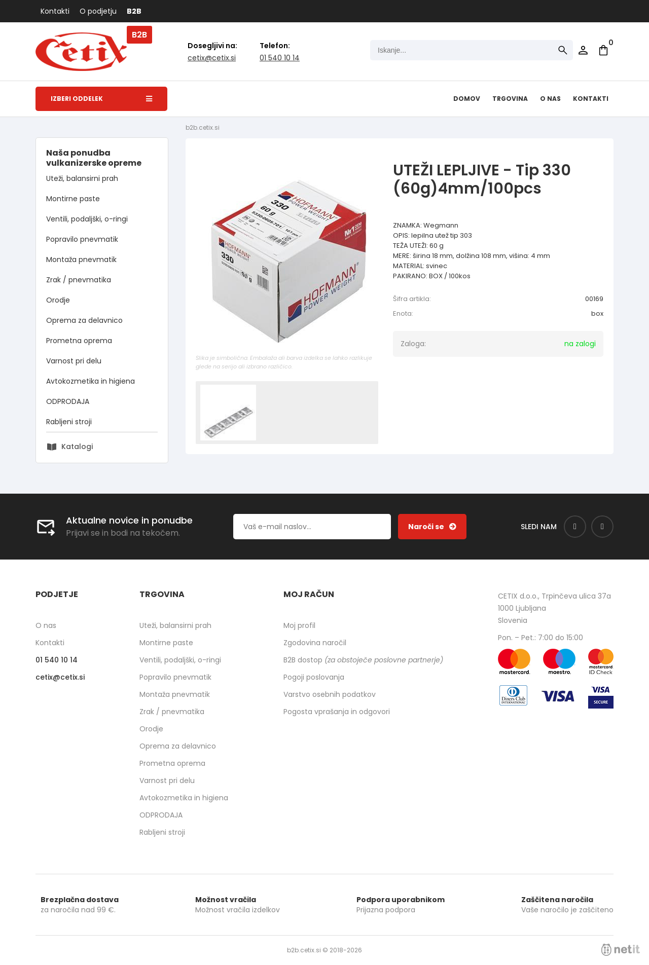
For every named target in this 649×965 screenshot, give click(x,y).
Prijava (583, 50)
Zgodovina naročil (314, 643)
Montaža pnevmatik (81, 259)
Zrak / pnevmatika (78, 280)
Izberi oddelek (101, 98)
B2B (134, 11)
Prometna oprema (79, 341)
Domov (466, 98)
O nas (550, 98)
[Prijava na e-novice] (432, 526)
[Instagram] (602, 526)
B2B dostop (363, 660)
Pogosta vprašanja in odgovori (336, 712)
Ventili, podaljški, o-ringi (87, 219)
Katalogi (77, 446)
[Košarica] (603, 50)
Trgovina (510, 98)
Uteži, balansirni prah (82, 178)
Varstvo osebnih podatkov (329, 694)
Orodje (58, 300)
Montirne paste (73, 199)
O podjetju (98, 11)
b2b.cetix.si (203, 127)
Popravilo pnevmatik (82, 239)
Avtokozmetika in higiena (90, 381)
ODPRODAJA (67, 401)
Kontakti (55, 11)
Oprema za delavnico (84, 320)
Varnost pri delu (73, 361)
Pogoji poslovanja (313, 677)
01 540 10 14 (280, 58)
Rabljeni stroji (69, 422)
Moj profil (299, 625)
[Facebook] (575, 526)
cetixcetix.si (212, 58)
